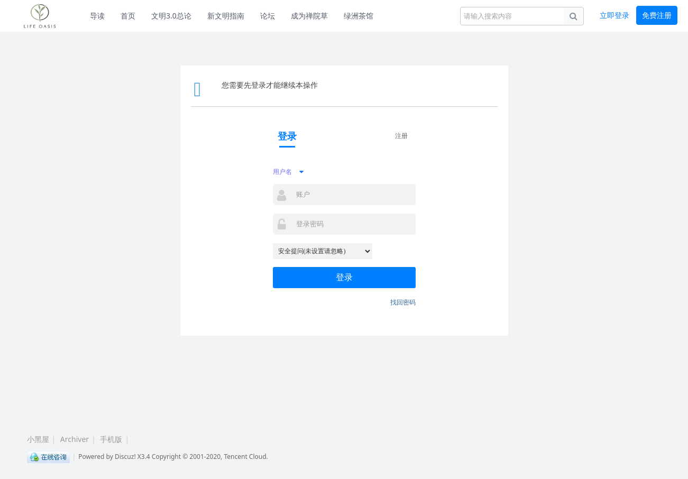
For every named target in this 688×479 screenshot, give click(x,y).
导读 (97, 16)
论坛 (267, 16)
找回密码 (403, 302)
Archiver (74, 439)
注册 (401, 135)
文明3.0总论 (171, 16)
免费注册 (657, 15)
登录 (344, 277)
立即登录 (614, 15)
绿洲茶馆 (358, 16)
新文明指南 (225, 16)
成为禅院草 (309, 16)
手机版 (111, 439)
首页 (128, 16)
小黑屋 (38, 439)
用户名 (282, 171)
